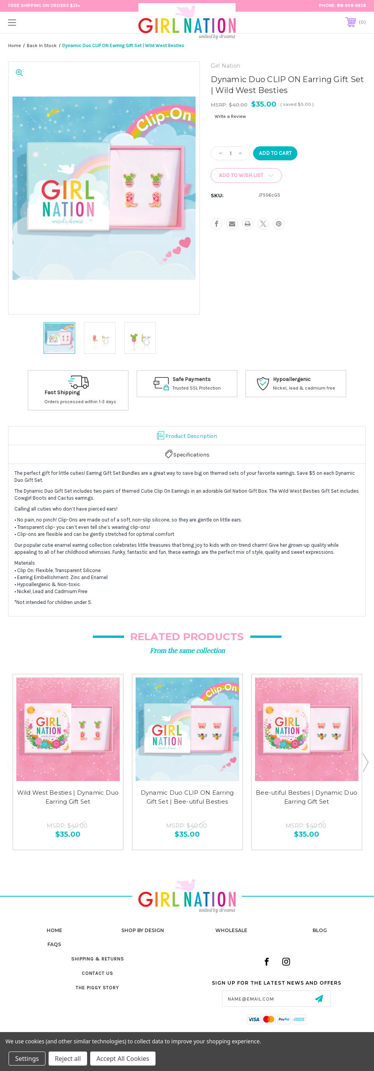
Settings (27, 1058)
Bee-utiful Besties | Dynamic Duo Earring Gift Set (306, 797)
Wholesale (231, 930)
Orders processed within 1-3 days (80, 401)
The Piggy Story (97, 987)
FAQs (54, 944)
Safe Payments (192, 379)
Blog (320, 930)
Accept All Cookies (122, 1058)
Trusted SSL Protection (197, 388)
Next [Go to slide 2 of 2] (365, 762)
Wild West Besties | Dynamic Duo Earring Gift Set (68, 797)
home (54, 930)
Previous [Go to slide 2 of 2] (9, 762)
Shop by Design (142, 930)
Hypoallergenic (292, 379)
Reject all (68, 1058)
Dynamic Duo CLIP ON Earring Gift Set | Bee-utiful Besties (187, 797)
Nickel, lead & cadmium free (304, 388)
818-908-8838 (351, 5)
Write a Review (230, 116)
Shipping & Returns (97, 959)
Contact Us (97, 973)
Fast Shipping (62, 392)
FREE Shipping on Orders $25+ (44, 5)
